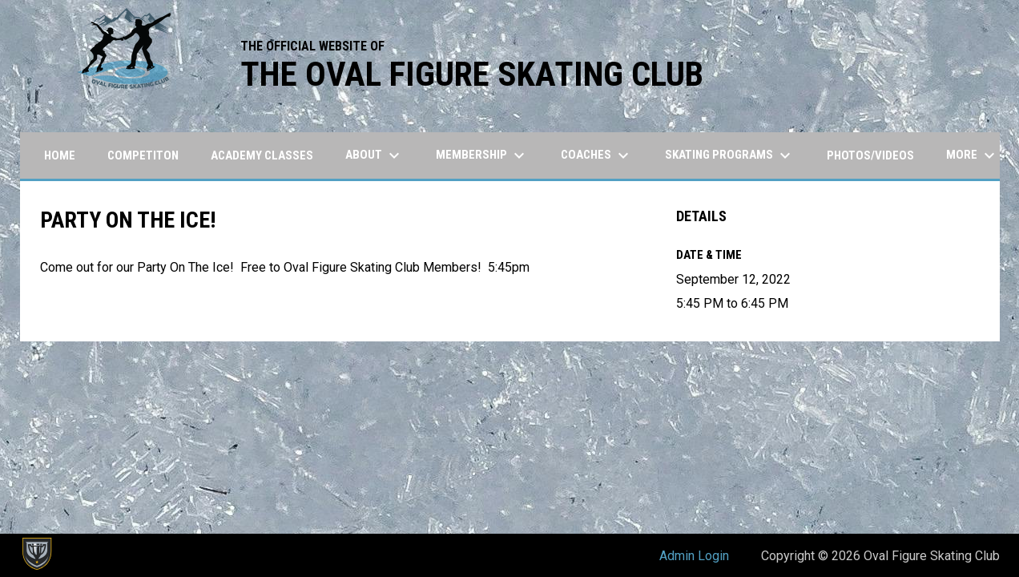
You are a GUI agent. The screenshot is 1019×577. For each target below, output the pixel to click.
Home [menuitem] (59, 155)
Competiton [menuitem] (143, 155)
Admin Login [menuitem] (694, 555)
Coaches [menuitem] (597, 155)
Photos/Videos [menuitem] (870, 155)
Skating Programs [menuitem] (730, 155)
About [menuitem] (374, 155)
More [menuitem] (972, 155)
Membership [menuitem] (482, 155)
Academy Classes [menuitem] (262, 155)
